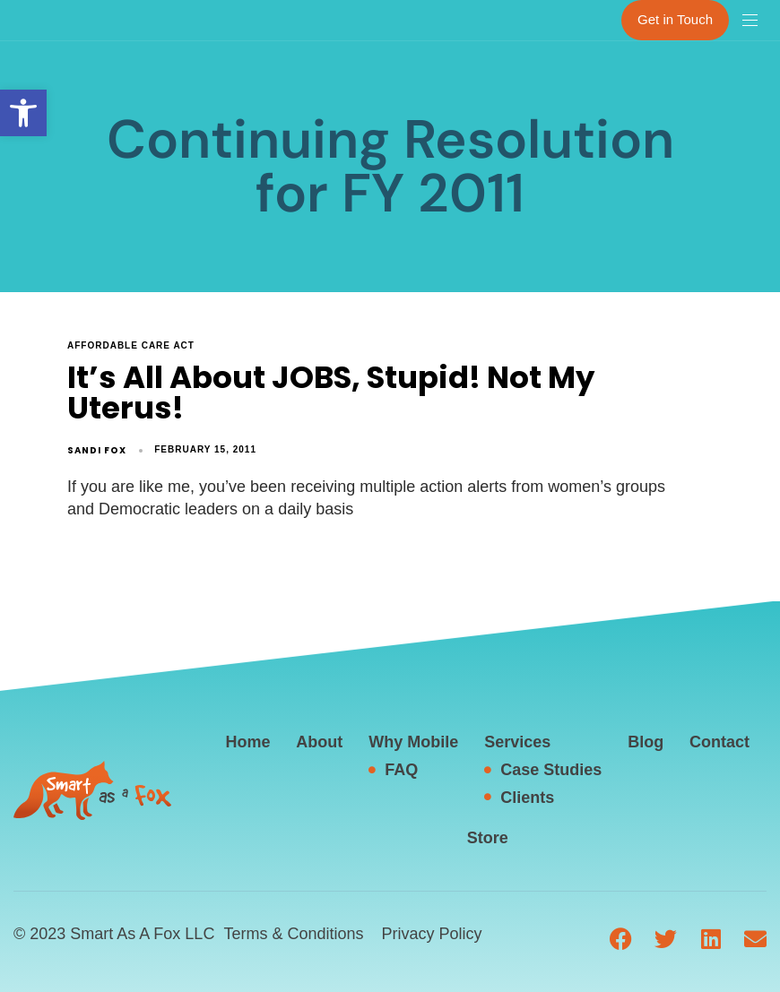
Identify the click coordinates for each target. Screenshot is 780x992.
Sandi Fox (96, 450)
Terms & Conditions (293, 934)
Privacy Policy (431, 934)
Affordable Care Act (131, 345)
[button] (23, 113)
